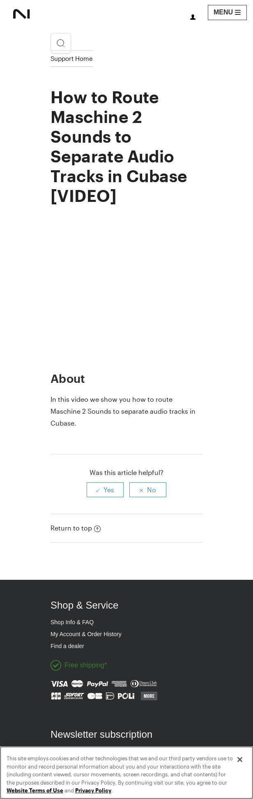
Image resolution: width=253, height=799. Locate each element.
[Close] (240, 759)
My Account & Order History (86, 634)
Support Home (72, 58)
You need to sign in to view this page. (193, 17)
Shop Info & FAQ (72, 622)
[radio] (105, 489)
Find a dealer (67, 646)
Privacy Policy (93, 790)
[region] (126, 772)
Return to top (76, 528)
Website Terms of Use (35, 790)
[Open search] (61, 43)
